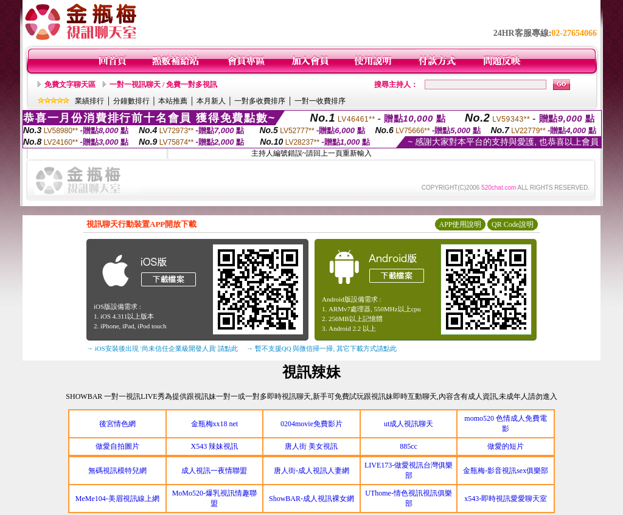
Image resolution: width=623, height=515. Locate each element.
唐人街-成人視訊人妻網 (311, 470)
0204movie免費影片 (311, 424)
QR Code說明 (513, 224)
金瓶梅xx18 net (214, 424)
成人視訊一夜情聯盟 (214, 470)
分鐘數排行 (131, 101)
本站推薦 (172, 101)
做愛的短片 (505, 446)
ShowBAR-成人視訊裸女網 (311, 498)
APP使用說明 (460, 224)
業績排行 (89, 101)
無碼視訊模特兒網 (117, 470)
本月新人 (211, 101)
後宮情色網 (117, 424)
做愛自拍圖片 (117, 446)
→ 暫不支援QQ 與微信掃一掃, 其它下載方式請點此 (321, 348)
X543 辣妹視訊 (214, 446)
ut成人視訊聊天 (408, 424)
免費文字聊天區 (70, 84)
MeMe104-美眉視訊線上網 (117, 498)
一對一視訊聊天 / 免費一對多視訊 (163, 84)
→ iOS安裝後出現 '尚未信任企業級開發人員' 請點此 (162, 348)
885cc (408, 446)
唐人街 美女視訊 (311, 446)
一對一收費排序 (320, 101)
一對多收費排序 (259, 101)
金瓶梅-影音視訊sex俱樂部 (505, 470)
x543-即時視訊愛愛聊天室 (505, 498)
